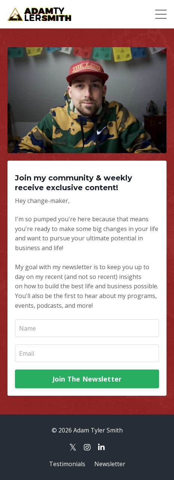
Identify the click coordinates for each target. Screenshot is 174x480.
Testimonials (67, 464)
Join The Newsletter (87, 378)
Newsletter (109, 464)
